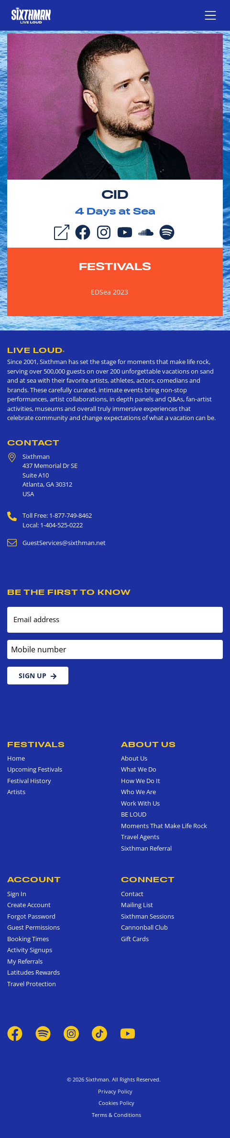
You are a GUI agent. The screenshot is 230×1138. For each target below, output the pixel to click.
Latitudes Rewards (33, 972)
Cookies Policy (115, 1102)
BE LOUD (133, 814)
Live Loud (36, 350)
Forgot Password (31, 916)
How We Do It (140, 780)
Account (34, 879)
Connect (148, 879)
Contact (33, 442)
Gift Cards (135, 938)
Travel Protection (31, 983)
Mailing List (137, 904)
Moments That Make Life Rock (164, 825)
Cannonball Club (144, 927)
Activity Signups (29, 949)
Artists (16, 791)
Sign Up (38, 676)
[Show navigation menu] (210, 15)
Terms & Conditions (115, 1114)
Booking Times (28, 938)
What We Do (138, 769)
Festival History (29, 780)
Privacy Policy (115, 1091)
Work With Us (140, 803)
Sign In (16, 893)
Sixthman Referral (146, 848)
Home (16, 758)
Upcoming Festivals (34, 769)
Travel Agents (140, 836)
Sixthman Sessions (147, 916)
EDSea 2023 (109, 291)
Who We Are (138, 791)
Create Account (29, 904)
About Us (148, 744)
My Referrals (25, 961)
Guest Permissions (33, 927)
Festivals (115, 266)
